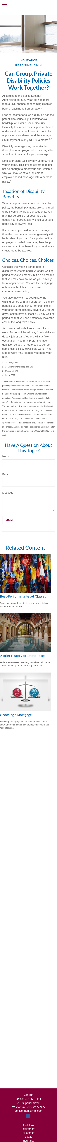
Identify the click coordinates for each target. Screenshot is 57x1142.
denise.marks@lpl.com (28, 1110)
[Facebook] (28, 1116)
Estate (28, 1136)
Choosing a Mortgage (16, 715)
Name (6, 456)
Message (7, 492)
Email (5, 474)
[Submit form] (10, 520)
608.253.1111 (32, 1099)
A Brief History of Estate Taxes (22, 656)
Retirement (28, 1128)
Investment (28, 1132)
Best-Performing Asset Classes (23, 596)
